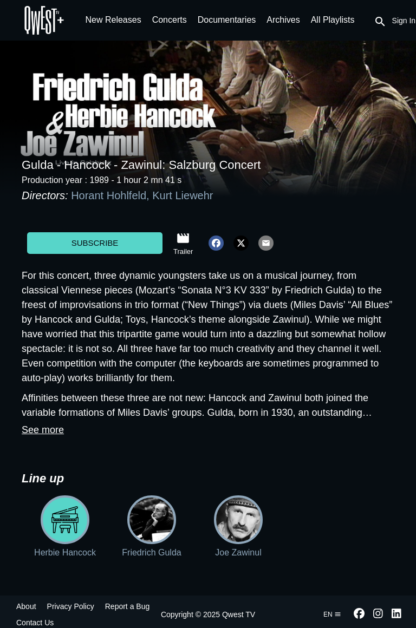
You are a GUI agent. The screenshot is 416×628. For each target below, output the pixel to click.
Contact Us (35, 622)
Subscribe (95, 242)
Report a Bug (127, 606)
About (26, 606)
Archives (283, 19)
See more (43, 429)
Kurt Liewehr (182, 195)
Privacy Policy (70, 606)
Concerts (169, 19)
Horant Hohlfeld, (111, 195)
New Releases (113, 19)
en (332, 614)
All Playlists (333, 19)
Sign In (404, 20)
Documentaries (227, 19)
